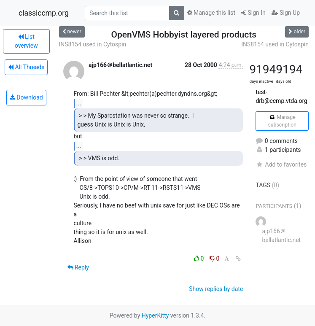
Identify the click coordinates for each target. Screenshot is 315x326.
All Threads (26, 67)
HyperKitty (155, 315)
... (79, 103)
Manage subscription (282, 121)
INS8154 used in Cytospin (93, 44)
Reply (78, 267)
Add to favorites (281, 164)
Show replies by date (216, 289)
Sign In (253, 12)
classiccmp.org (44, 13)
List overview (26, 41)
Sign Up (286, 12)
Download (26, 97)
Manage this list (211, 12)
